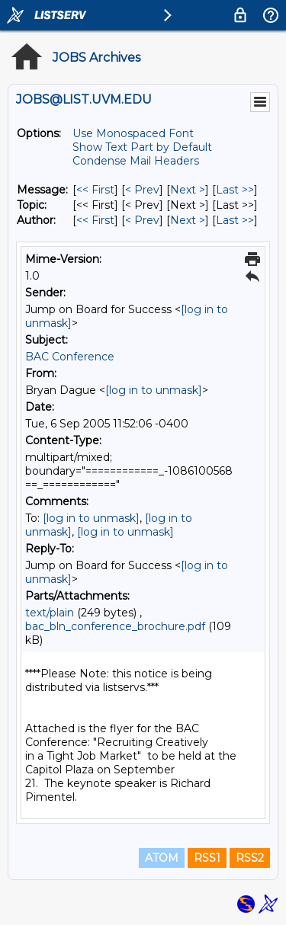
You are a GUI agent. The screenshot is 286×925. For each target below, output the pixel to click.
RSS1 (207, 858)
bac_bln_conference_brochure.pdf (115, 626)
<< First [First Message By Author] (95, 220)
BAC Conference (69, 356)
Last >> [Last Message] (235, 190)
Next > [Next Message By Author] (187, 220)
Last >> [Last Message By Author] (235, 220)
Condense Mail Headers (135, 161)
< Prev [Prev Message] (142, 190)
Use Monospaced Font (133, 133)
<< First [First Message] (95, 190)
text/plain (49, 612)
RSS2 (250, 858)
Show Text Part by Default (142, 147)
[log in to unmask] (153, 390)
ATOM (161, 858)
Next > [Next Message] (187, 190)
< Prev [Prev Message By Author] (142, 220)
